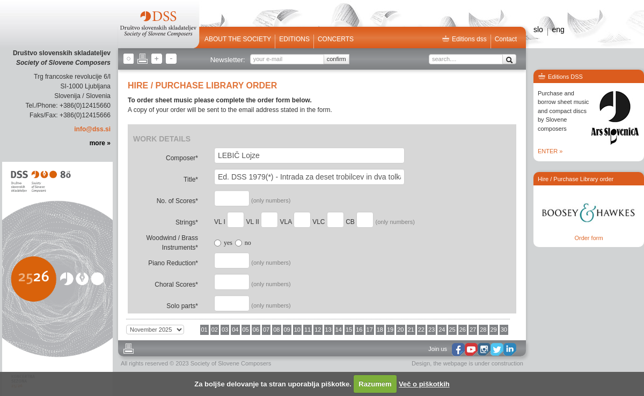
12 (317, 329)
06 (256, 329)
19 (390, 329)
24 (441, 329)
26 (462, 329)
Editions (294, 39)
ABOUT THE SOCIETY (237, 39)
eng (558, 29)
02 (214, 329)
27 (473, 329)
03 (225, 329)
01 (204, 329)
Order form (588, 238)
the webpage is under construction (478, 363)
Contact (506, 39)
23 (431, 329)
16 (359, 329)
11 (307, 329)
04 (235, 329)
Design (421, 363)
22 (421, 329)
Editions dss (464, 39)
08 (276, 329)
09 (287, 329)
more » (100, 143)
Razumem (374, 384)
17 (370, 329)
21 (411, 329)
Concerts (336, 39)
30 (504, 329)
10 (297, 329)
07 (266, 329)
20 (400, 329)
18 (380, 329)
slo (538, 29)
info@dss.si (92, 129)
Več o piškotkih (424, 384)
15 (349, 329)
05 (246, 329)
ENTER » (550, 151)
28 (483, 329)
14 (338, 329)
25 (452, 329)
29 (494, 329)
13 (328, 329)
